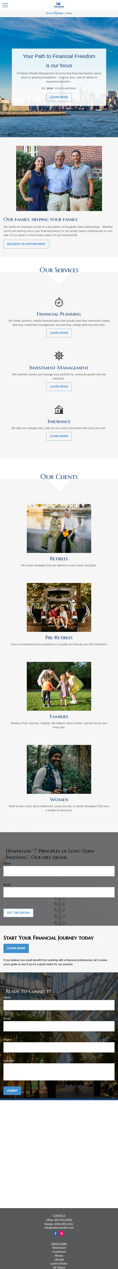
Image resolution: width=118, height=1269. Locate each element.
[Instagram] (61, 1233)
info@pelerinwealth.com (59, 1227)
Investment (59, 1251)
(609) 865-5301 (63, 1224)
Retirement (59, 1247)
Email (6, 884)
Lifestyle (59, 1259)
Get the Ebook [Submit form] (18, 912)
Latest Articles (59, 1263)
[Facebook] (55, 1233)
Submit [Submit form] (12, 1090)
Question (8, 1060)
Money (59, 1255)
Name (7, 863)
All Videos (59, 1267)
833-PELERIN (63, 1220)
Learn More (16, 948)
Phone (7, 1039)
